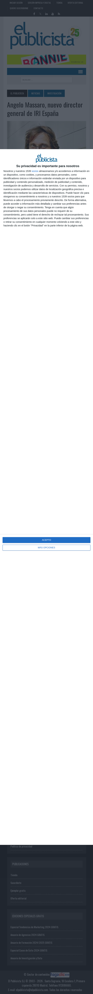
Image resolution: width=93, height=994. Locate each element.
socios (35, 171)
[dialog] (46, 497)
